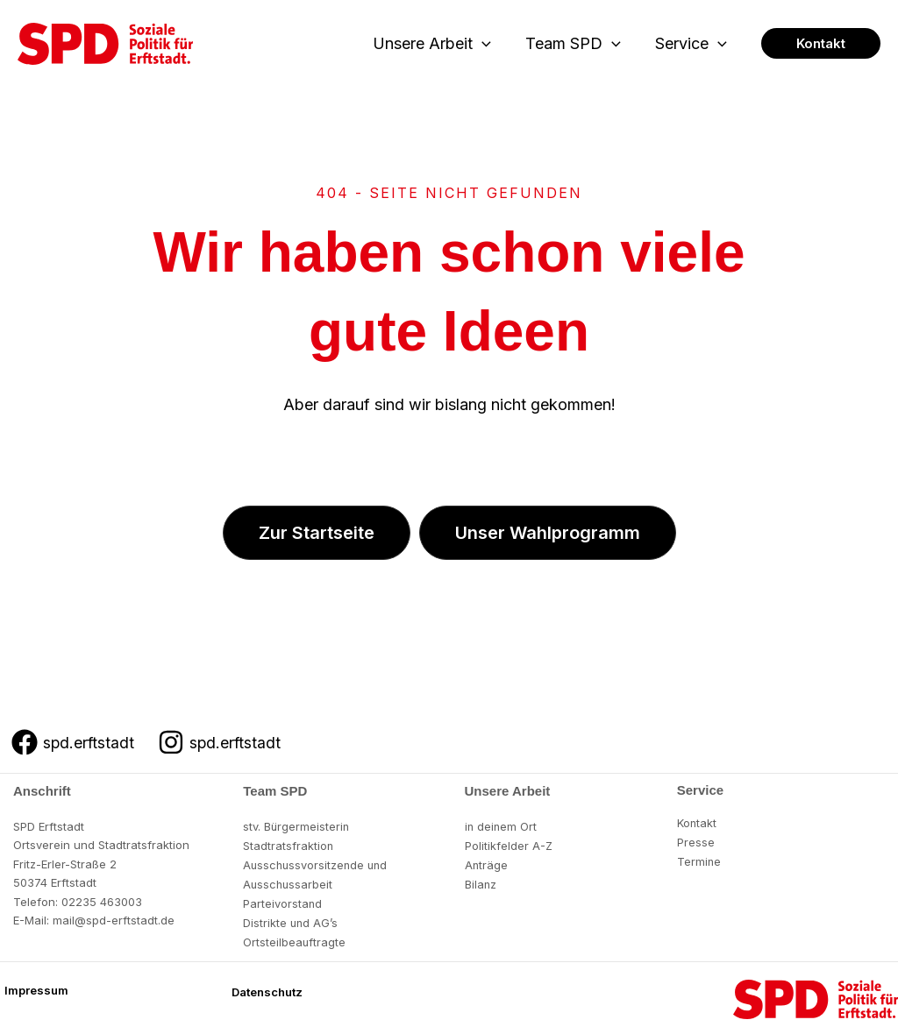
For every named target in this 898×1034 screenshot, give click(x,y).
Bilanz (481, 882)
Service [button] (692, 44)
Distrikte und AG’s (291, 920)
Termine (699, 860)
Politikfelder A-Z (509, 845)
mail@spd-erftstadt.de (114, 920)
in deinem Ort (501, 826)
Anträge (487, 864)
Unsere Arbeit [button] (439, 44)
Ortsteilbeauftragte (294, 939)
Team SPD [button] (576, 44)
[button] (489, 44)
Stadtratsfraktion (288, 845)
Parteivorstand (283, 902)
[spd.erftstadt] (73, 742)
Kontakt (697, 823)
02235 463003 (101, 902)
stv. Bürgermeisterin (297, 826)
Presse (696, 841)
